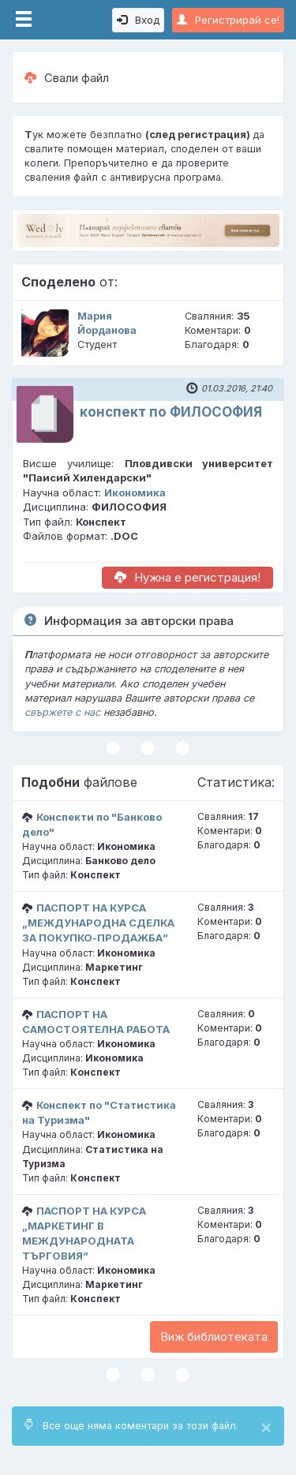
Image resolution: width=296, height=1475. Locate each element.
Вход (138, 19)
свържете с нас (62, 712)
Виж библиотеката (214, 1336)
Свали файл (66, 77)
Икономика (135, 492)
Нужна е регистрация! (187, 577)
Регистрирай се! (228, 19)
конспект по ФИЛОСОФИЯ (171, 412)
